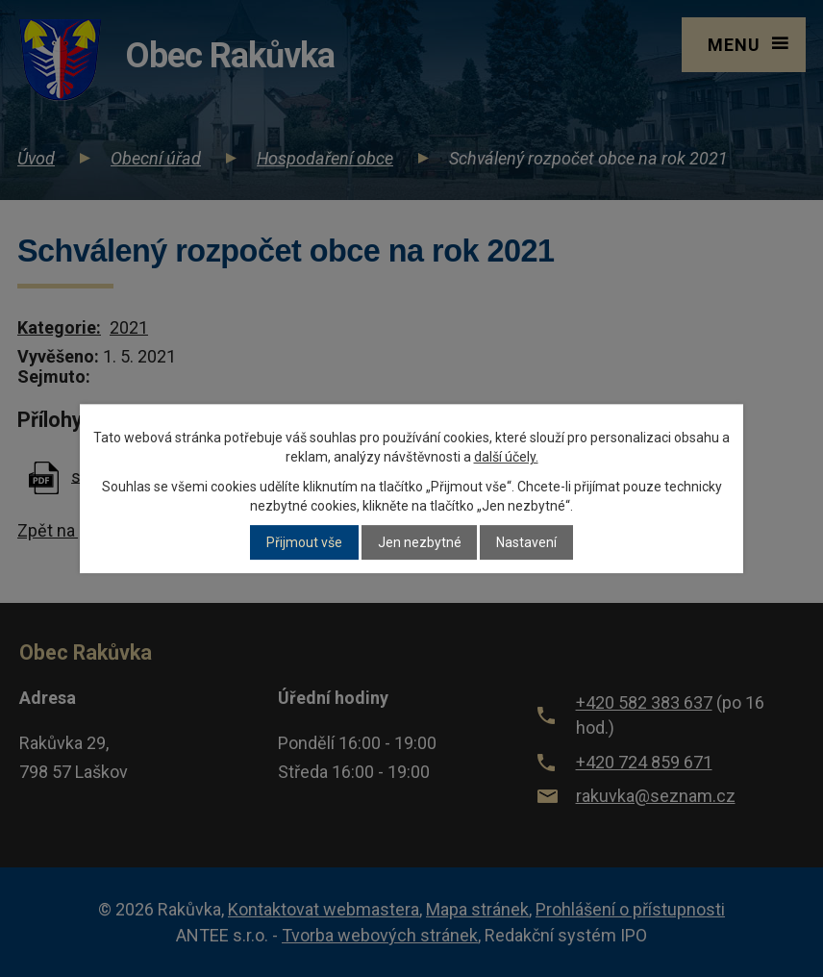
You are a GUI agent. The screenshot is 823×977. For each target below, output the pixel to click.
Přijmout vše (304, 542)
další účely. (506, 456)
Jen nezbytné (419, 542)
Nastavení (526, 542)
